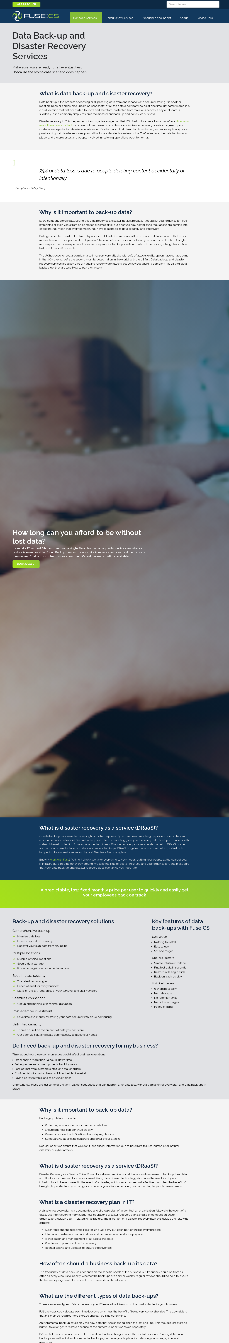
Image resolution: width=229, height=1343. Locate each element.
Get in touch (26, 4)
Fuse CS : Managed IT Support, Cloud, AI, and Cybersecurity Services (36, 16)
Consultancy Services (119, 18)
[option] (114, 548)
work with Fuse (59, 859)
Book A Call (25, 563)
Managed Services (85, 18)
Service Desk (206, 17)
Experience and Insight (156, 18)
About (184, 18)
